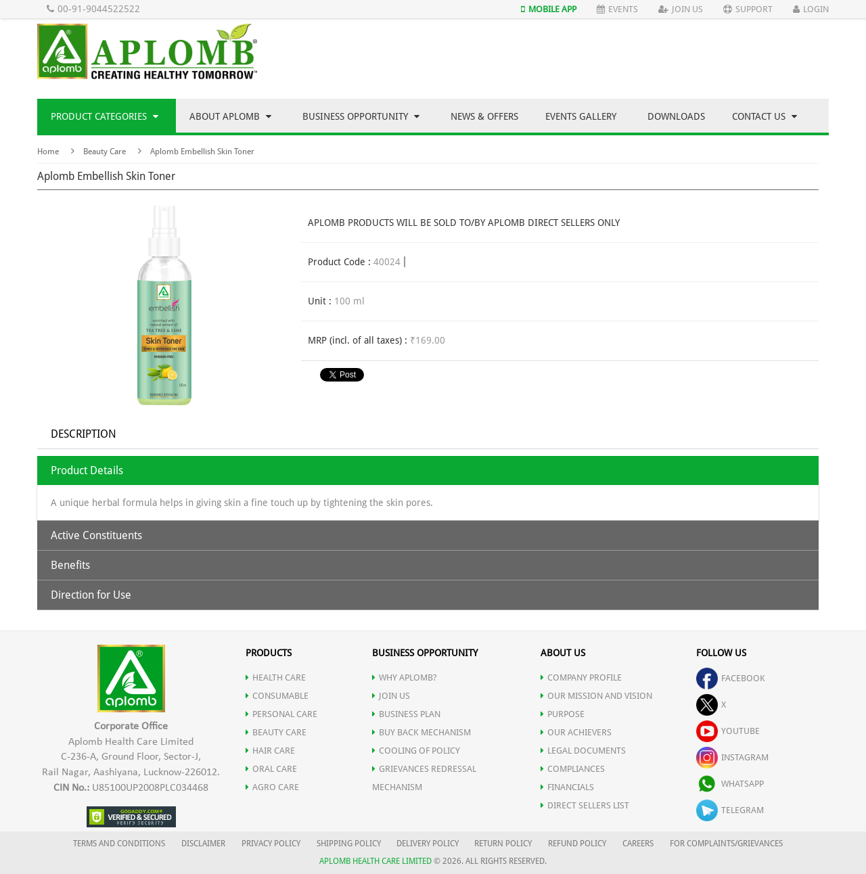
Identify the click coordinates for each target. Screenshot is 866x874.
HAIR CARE (270, 750)
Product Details (87, 470)
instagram (732, 757)
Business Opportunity (360, 116)
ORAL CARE (271, 769)
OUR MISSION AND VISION (596, 696)
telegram (730, 810)
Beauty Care (104, 151)
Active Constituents (96, 535)
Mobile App (548, 9)
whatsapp (730, 784)
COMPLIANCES (573, 769)
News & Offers (484, 116)
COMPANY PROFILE (581, 677)
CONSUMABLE (277, 696)
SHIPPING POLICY (350, 843)
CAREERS (638, 843)
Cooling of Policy (416, 750)
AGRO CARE (272, 787)
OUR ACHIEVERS (576, 732)
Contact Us (764, 116)
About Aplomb (230, 116)
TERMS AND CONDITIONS (119, 843)
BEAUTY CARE (276, 732)
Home (48, 151)
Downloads (676, 116)
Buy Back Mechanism (421, 732)
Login (811, 9)
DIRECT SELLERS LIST (585, 805)
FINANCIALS (567, 787)
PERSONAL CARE (281, 714)
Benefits (70, 565)
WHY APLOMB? (404, 677)
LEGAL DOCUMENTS (583, 750)
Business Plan (406, 714)
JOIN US (391, 696)
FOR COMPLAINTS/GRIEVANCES (726, 843)
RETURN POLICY (503, 843)
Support (748, 9)
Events (617, 9)
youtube (728, 731)
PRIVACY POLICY (271, 843)
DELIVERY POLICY (427, 843)
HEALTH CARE (276, 677)
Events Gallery (580, 116)
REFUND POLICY (577, 843)
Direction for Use (91, 595)
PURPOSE (563, 714)
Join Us (680, 9)
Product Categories (104, 116)
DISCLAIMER (203, 843)
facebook (730, 678)
